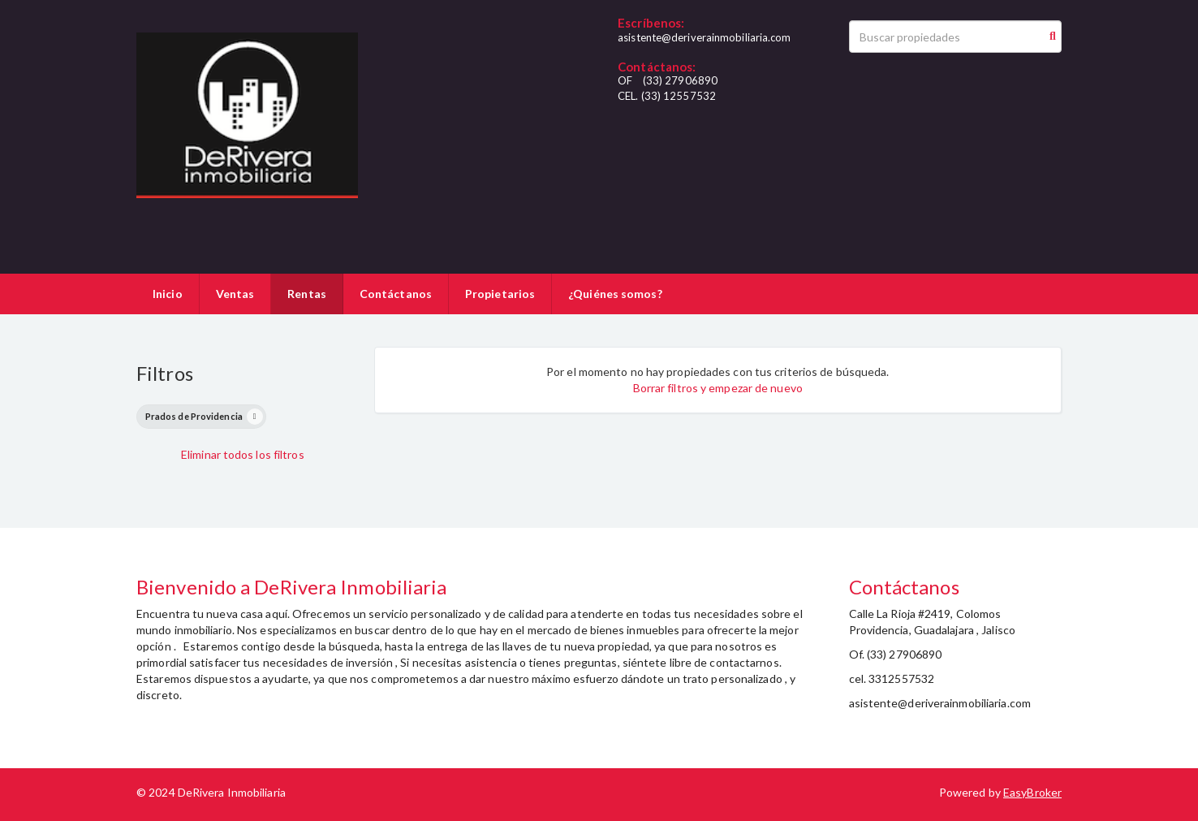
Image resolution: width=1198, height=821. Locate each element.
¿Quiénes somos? (615, 293)
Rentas (306, 293)
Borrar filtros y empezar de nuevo (718, 388)
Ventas (235, 293)
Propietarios (500, 293)
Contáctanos (396, 293)
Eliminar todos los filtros (242, 454)
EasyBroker (1032, 792)
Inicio (168, 293)
